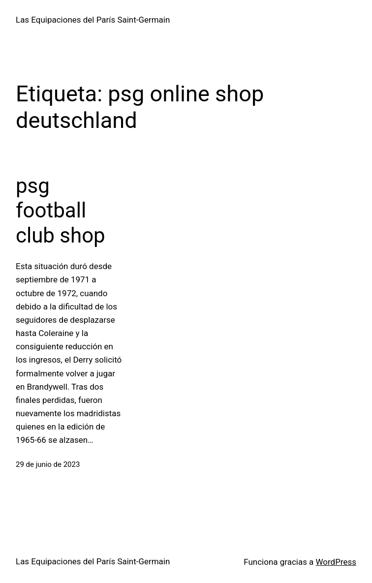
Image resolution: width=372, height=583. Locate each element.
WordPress (336, 562)
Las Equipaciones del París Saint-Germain (93, 20)
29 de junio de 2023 (48, 464)
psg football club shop (60, 210)
